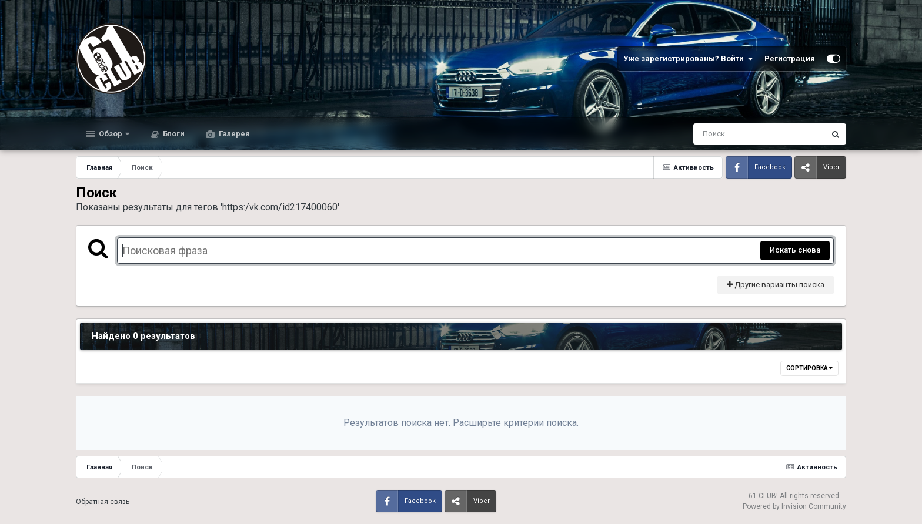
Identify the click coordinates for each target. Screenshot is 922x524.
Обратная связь (102, 502)
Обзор (110, 133)
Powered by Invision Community (794, 506)
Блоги (173, 133)
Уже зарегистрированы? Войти (688, 58)
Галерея (233, 133)
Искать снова (795, 250)
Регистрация (789, 58)
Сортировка (809, 368)
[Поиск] (737, 134)
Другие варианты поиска (775, 284)
